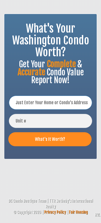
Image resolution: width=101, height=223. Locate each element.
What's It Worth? (50, 139)
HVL (97, 214)
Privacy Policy (55, 212)
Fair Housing (78, 212)
